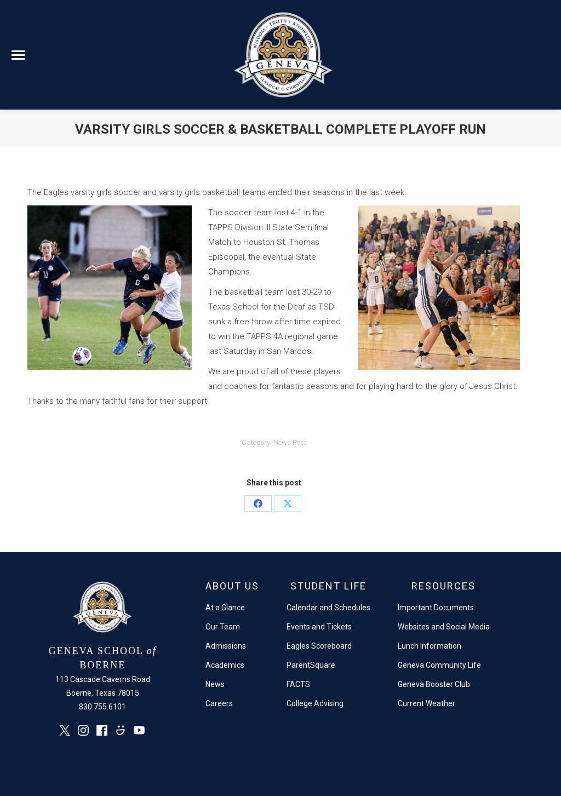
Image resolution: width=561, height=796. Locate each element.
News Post (289, 442)
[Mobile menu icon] (18, 55)
